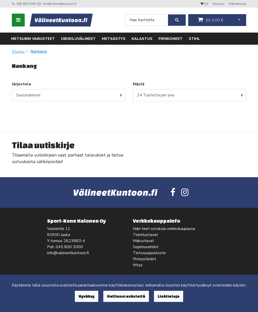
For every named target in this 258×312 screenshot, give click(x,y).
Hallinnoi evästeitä (126, 296)
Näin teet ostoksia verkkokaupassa (164, 228)
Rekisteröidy (237, 4)
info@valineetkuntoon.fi (59, 4)
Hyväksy (86, 296)
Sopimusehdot (145, 247)
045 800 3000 (26, 4)
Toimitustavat (145, 235)
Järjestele (21, 84)
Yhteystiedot (144, 259)
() (210, 20)
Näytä (138, 84)
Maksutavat (143, 241)
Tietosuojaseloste (149, 253)
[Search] (146, 20)
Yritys (138, 265)
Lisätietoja (168, 296)
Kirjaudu (219, 4)
